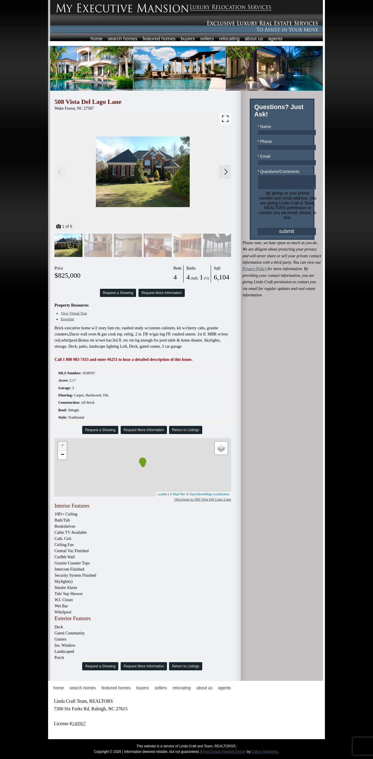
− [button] (62, 455)
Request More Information (161, 293)
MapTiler (179, 494)
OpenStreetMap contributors (209, 494)
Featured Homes (158, 38)
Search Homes (122, 38)
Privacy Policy (254, 271)
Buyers (188, 38)
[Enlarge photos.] (225, 119)
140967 (79, 723)
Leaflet (162, 494)
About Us (254, 38)
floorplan (67, 319)
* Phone (265, 141)
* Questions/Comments (279, 171)
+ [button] (62, 446)
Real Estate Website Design (224, 752)
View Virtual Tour (74, 313)
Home (97, 38)
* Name (264, 126)
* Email (264, 156)
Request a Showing (118, 293)
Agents (275, 38)
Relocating (229, 38)
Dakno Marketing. (265, 752)
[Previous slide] (60, 172)
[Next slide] (226, 172)
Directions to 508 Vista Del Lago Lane (202, 499)
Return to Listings (185, 430)
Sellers (207, 38)
